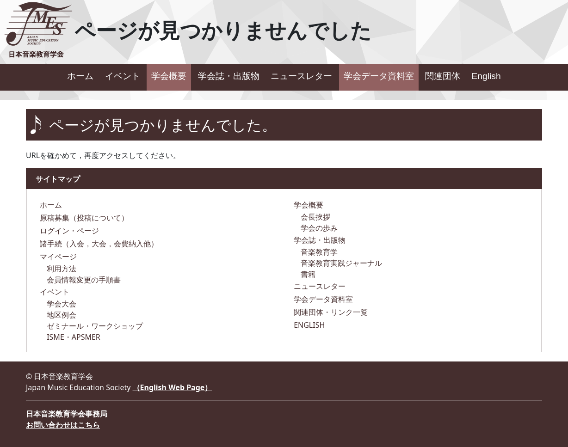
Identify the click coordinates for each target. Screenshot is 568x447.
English (485, 76)
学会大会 (60, 304)
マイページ (57, 256)
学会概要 (168, 76)
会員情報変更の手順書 (83, 280)
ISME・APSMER (72, 337)
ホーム (80, 76)
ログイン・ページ (68, 231)
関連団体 (442, 76)
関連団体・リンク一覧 (330, 312)
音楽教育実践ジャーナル (340, 263)
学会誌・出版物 (228, 76)
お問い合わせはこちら (63, 425)
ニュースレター (301, 76)
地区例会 (60, 315)
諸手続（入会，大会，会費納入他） (98, 244)
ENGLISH (308, 325)
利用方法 (60, 268)
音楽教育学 (318, 252)
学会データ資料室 (379, 76)
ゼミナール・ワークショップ (94, 326)
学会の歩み (318, 228)
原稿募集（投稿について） (83, 218)
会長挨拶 (314, 217)
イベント (122, 76)
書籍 (307, 274)
